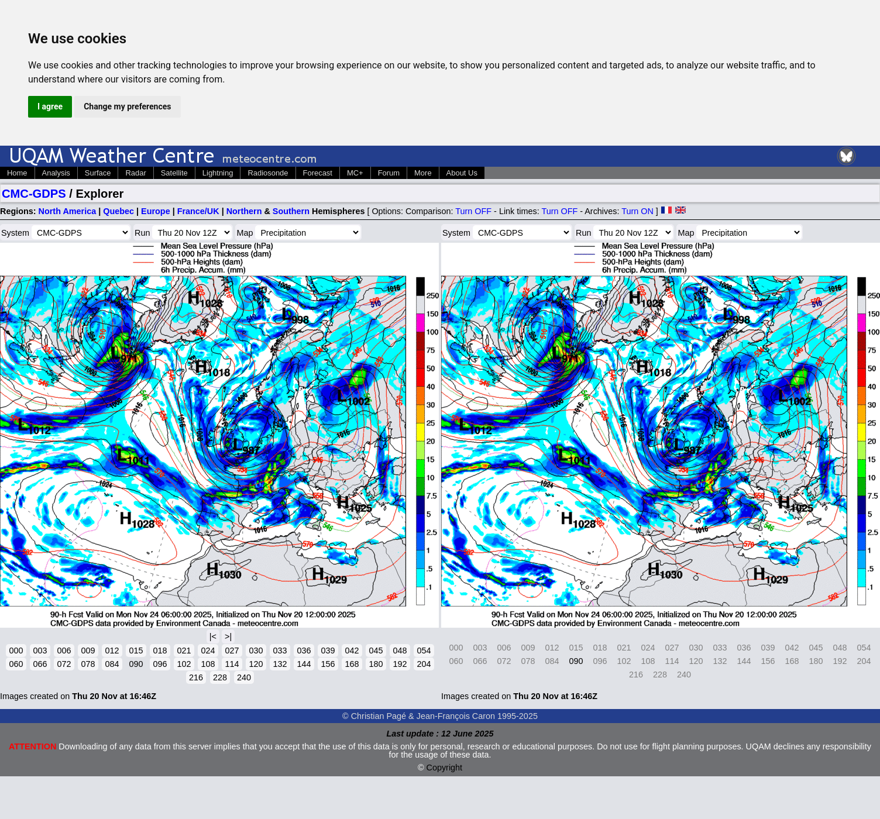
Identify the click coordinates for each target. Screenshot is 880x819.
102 (184, 664)
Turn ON (637, 211)
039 (328, 650)
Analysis (56, 172)
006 (64, 650)
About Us (461, 172)
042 (352, 650)
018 (160, 650)
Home (17, 172)
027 (232, 650)
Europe (155, 211)
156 (328, 664)
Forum (389, 172)
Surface (98, 172)
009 (88, 650)
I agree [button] (50, 106)
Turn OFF (473, 211)
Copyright (445, 767)
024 (208, 650)
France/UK (198, 211)
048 (400, 650)
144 (304, 664)
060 (16, 664)
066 (40, 664)
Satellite (174, 172)
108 (208, 664)
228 (220, 677)
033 (280, 650)
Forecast (317, 172)
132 (280, 664)
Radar (135, 172)
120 (256, 664)
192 (400, 664)
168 (352, 664)
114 (232, 664)
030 (256, 650)
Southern (291, 211)
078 (88, 664)
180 (376, 664)
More (423, 172)
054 (424, 650)
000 (16, 650)
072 (64, 664)
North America (68, 211)
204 (424, 664)
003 (40, 650)
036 (304, 650)
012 (112, 650)
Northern (244, 211)
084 (112, 664)
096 (160, 664)
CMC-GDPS (34, 193)
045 (376, 650)
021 (184, 650)
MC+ (355, 172)
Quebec (118, 211)
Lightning (217, 172)
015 (136, 650)
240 (244, 677)
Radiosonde (268, 172)
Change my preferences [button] (127, 106)
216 (196, 677)
